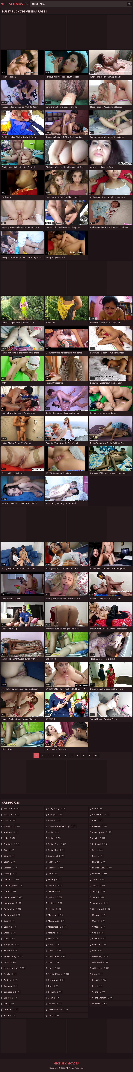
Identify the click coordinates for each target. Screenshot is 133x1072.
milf (54, 939)
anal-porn (12, 826)
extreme (11, 950)
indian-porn (57, 844)
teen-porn (100, 903)
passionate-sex (58, 1010)
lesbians (55, 903)
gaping (11, 998)
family (10, 974)
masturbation (58, 927)
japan (54, 862)
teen (98, 897)
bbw (9, 856)
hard (54, 820)
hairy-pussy (57, 809)
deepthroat (13, 903)
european (12, 944)
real (98, 820)
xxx (97, 986)
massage (56, 915)
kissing (55, 879)
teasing (99, 891)
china (10, 891)
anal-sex (11, 832)
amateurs (12, 814)
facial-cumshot (14, 968)
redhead (100, 844)
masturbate (56, 921)
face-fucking (13, 956)
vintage (99, 927)
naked (54, 944)
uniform (99, 915)
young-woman (102, 998)
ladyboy (55, 885)
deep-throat (13, 897)
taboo (98, 879)
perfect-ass (101, 814)
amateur (12, 809)
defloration (13, 909)
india (54, 832)
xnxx (97, 974)
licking (55, 909)
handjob (55, 814)
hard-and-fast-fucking (62, 826)
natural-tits (57, 956)
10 (89, 755)
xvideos (99, 980)
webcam (99, 944)
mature (55, 933)
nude (54, 968)
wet (97, 950)
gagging (11, 986)
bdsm (10, 862)
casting (10, 874)
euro (9, 939)
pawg (53, 1015)
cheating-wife (13, 885)
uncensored (101, 909)
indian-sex (56, 850)
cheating (11, 879)
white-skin (101, 968)
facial (10, 962)
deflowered (12, 915)
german (11, 1010)
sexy (98, 856)
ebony (10, 927)
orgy (54, 998)
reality (99, 838)
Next (96, 755)
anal (10, 820)
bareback (12, 844)
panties (55, 1004)
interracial (56, 856)
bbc (9, 850)
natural (55, 950)
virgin (98, 933)
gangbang (12, 992)
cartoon (11, 868)
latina (54, 891)
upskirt (98, 921)
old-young (56, 980)
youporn (99, 1004)
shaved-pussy (102, 868)
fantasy (11, 980)
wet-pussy (100, 956)
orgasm (55, 992)
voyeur (99, 939)
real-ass (99, 826)
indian (54, 838)
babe (10, 838)
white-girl (100, 962)
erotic (10, 933)
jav (53, 874)
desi (9, 921)
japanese (56, 868)
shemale (100, 874)
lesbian (55, 897)
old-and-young (59, 974)
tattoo (98, 885)
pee (97, 809)
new (53, 962)
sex (98, 850)
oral (53, 986)
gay (9, 1004)
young (98, 992)
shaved (99, 862)
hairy (10, 1015)
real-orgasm (102, 832)
